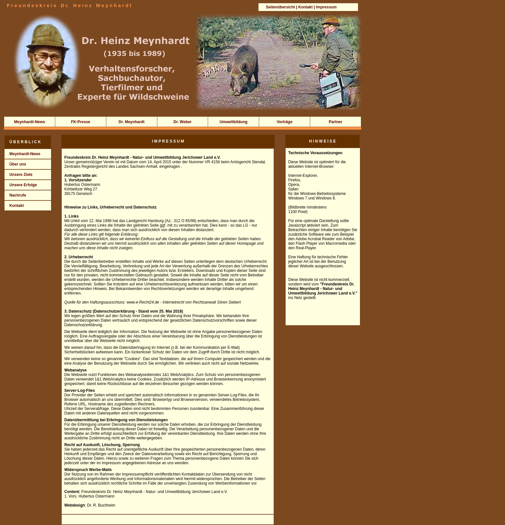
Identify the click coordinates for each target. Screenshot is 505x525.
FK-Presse (80, 122)
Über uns (15, 164)
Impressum (326, 7)
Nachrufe (15, 195)
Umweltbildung (233, 122)
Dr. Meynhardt (131, 122)
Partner (335, 122)
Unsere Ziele (18, 174)
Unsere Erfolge (21, 185)
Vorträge (284, 122)
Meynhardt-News (29, 122)
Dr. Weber (183, 122)
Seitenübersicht (280, 7)
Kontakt (306, 7)
